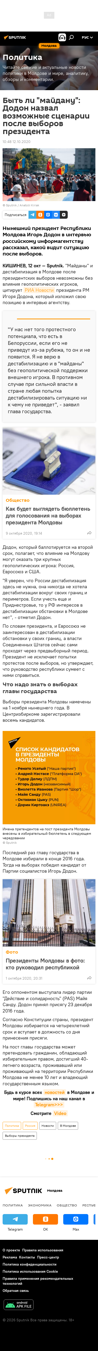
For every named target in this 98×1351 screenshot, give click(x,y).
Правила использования (42, 1250)
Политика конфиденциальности (29, 1264)
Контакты (27, 1257)
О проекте (11, 1250)
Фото (12, 952)
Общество (18, 500)
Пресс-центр (48, 1257)
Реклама (10, 1257)
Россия (30, 1126)
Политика (12, 1126)
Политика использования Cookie (30, 1271)
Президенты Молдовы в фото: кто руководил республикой (48, 964)
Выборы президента (19, 1136)
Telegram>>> (49, 1105)
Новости (48, 1126)
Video (60, 1113)
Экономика (39, 1205)
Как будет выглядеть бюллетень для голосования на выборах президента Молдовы (48, 515)
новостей (55, 1092)
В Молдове (68, 1126)
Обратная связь (16, 1290)
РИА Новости (39, 290)
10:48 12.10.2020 (17, 141)
